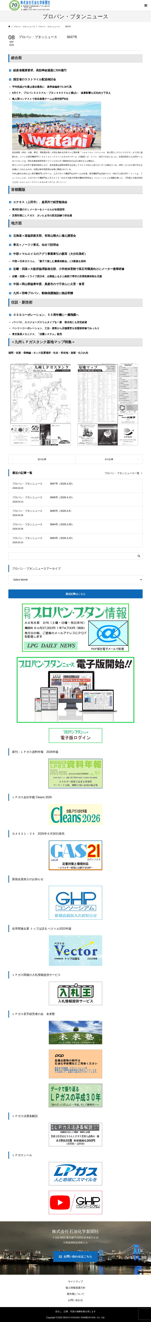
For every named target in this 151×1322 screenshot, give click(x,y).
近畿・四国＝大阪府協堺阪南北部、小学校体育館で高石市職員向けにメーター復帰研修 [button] (66, 269)
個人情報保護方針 (75, 1287)
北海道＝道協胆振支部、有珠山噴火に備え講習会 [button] (42, 235)
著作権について (75, 1293)
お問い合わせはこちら (78, 1256)
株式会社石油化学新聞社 (75, 1231)
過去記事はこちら (75, 593)
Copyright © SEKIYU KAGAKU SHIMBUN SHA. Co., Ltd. (75, 1317)
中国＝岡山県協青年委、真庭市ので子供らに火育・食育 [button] (46, 284)
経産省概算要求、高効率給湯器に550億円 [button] (37, 70)
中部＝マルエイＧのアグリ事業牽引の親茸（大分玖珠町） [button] (47, 254)
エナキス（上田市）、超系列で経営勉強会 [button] (39, 202)
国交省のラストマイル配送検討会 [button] (32, 79)
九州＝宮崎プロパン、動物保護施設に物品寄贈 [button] (42, 293)
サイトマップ (75, 1281)
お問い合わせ (75, 1300)
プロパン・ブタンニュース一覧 (122, 473)
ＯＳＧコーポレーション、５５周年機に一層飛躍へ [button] (45, 314)
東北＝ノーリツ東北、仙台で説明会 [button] (33, 244)
